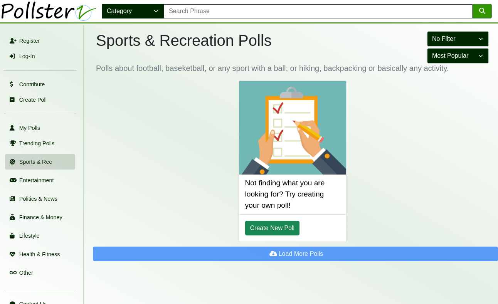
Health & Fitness (34, 254)
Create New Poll (272, 228)
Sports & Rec (30, 162)
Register (24, 41)
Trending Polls (31, 143)
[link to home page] (50, 11)
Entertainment (31, 180)
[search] (482, 11)
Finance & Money (35, 217)
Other (20, 273)
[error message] (318, 11)
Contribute (26, 84)
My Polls (24, 128)
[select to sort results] (458, 56)
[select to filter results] (458, 39)
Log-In (21, 56)
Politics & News (32, 199)
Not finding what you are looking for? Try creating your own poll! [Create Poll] (285, 194)
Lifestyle (24, 236)
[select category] (133, 11)
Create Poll (27, 100)
